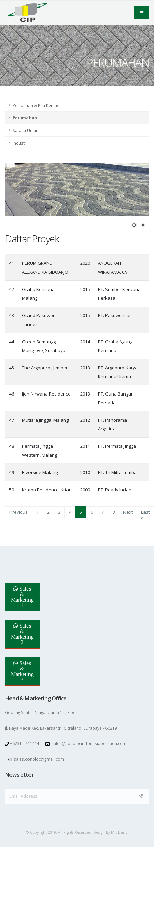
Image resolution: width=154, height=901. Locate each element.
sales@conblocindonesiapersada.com (89, 735)
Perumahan (25, 118)
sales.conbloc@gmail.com (39, 751)
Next (128, 504)
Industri (20, 143)
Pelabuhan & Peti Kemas (36, 105)
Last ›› (145, 506)
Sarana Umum (26, 130)
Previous (18, 504)
